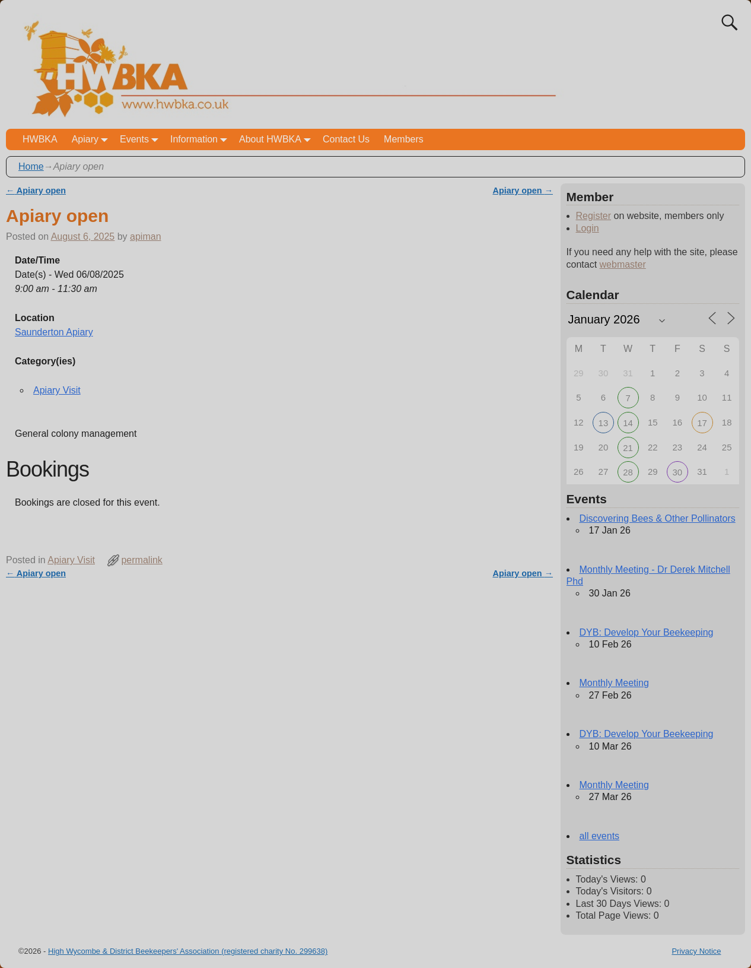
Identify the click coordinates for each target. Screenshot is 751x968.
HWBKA (40, 139)
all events (600, 836)
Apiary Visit (57, 390)
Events (141, 139)
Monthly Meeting (614, 683)
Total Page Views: (615, 915)
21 (628, 448)
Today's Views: (608, 879)
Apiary (92, 139)
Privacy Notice (696, 951)
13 (604, 423)
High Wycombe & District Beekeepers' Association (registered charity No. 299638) (187, 951)
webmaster (623, 264)
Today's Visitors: (611, 891)
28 (628, 472)
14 (628, 423)
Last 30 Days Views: (620, 904)
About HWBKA (277, 139)
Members (404, 139)
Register (594, 216)
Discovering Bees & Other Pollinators (658, 518)
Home (31, 166)
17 (702, 423)
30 (678, 472)
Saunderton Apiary (54, 332)
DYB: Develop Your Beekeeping (647, 632)
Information (201, 139)
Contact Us (346, 139)
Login (587, 228)
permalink (141, 560)
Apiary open (36, 190)
